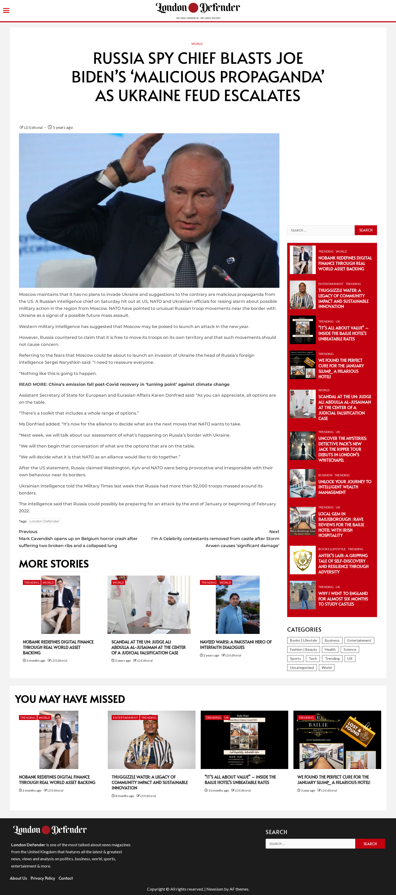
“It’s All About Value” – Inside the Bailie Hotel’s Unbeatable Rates (343, 333)
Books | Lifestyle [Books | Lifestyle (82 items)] (303, 640)
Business (325, 475)
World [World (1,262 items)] (327, 667)
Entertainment (331, 284)
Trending (31, 582)
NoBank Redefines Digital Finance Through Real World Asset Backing (58, 647)
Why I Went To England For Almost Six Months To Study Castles (343, 598)
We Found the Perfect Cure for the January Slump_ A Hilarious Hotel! (341, 368)
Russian (47, 301)
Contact (66, 878)
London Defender (44, 521)
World (197, 44)
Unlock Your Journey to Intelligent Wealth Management (344, 487)
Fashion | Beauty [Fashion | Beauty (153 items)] (303, 649)
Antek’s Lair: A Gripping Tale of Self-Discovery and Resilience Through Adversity (343, 563)
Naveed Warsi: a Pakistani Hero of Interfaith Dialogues (236, 644)
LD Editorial (33, 127)
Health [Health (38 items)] (330, 649)
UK (338, 321)
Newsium (214, 888)
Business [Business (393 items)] (332, 640)
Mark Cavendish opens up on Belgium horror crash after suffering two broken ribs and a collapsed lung (84, 538)
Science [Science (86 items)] (350, 649)
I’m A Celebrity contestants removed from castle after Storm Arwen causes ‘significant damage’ (214, 538)
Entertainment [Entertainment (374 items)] (359, 640)
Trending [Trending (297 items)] (332, 658)
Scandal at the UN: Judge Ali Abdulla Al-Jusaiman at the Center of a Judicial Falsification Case (148, 647)
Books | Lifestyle (332, 549)
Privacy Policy (43, 878)
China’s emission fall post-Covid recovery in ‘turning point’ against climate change (139, 384)
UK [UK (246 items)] (350, 658)
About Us (18, 878)
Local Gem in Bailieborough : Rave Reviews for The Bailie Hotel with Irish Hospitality (341, 524)
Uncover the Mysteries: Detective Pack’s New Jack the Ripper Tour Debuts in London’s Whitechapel (342, 449)
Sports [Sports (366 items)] (295, 658)
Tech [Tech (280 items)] (313, 658)
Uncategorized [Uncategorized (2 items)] (302, 667)
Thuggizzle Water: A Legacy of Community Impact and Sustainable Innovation (343, 298)
